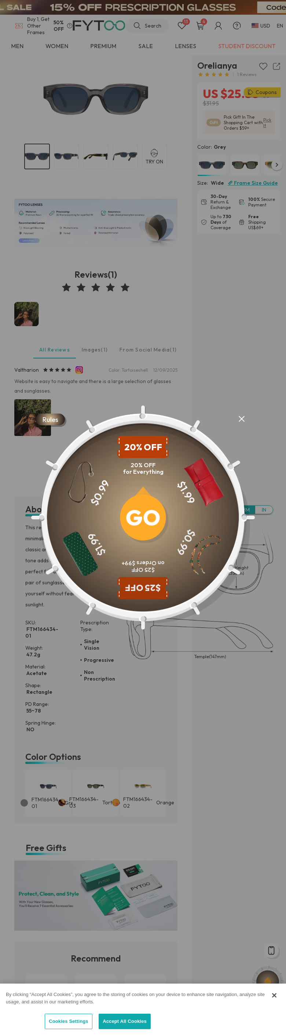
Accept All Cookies (125, 1021)
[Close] (274, 995)
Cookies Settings (68, 1021)
